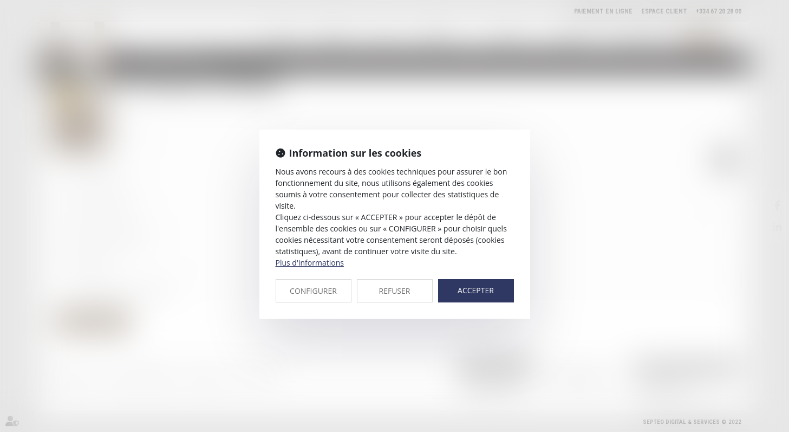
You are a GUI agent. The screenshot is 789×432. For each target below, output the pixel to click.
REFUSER (394, 291)
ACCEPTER (476, 290)
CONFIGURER (313, 291)
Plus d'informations (310, 262)
